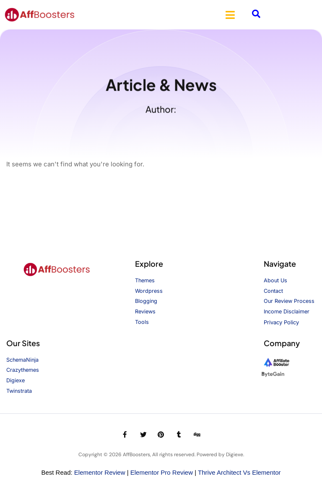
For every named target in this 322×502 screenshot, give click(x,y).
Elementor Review (99, 472)
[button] (230, 15)
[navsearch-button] (256, 14)
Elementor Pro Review (161, 472)
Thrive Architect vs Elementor (239, 472)
